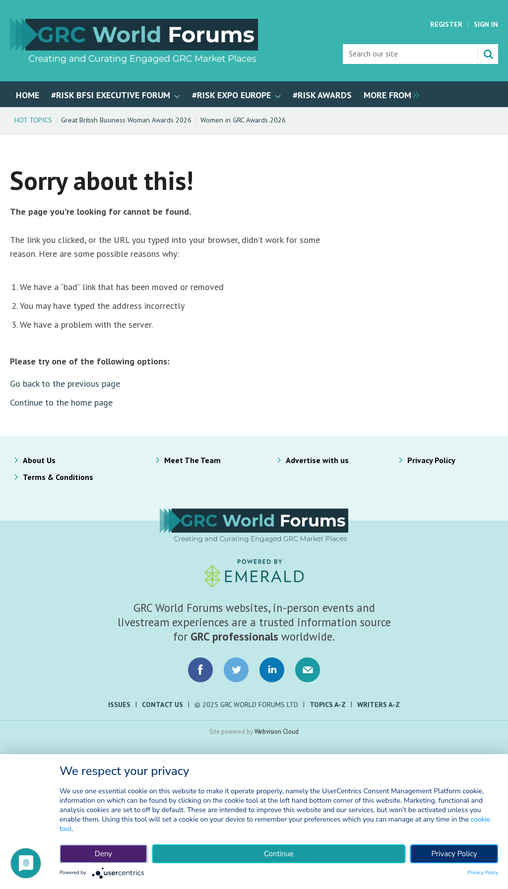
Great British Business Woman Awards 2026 (126, 120)
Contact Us (162, 704)
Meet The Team (192, 460)
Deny (103, 854)
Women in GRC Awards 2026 (243, 120)
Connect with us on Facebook (200, 670)
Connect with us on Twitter (236, 670)
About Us (39, 460)
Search (488, 54)
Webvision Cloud (276, 731)
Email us (307, 670)
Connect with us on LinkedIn (272, 670)
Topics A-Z (328, 704)
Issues (119, 704)
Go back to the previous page (65, 383)
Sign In (486, 24)
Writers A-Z (378, 704)
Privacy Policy (431, 460)
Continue (279, 854)
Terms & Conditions (58, 477)
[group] (389, 94)
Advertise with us (317, 460)
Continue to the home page (61, 402)
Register (446, 24)
